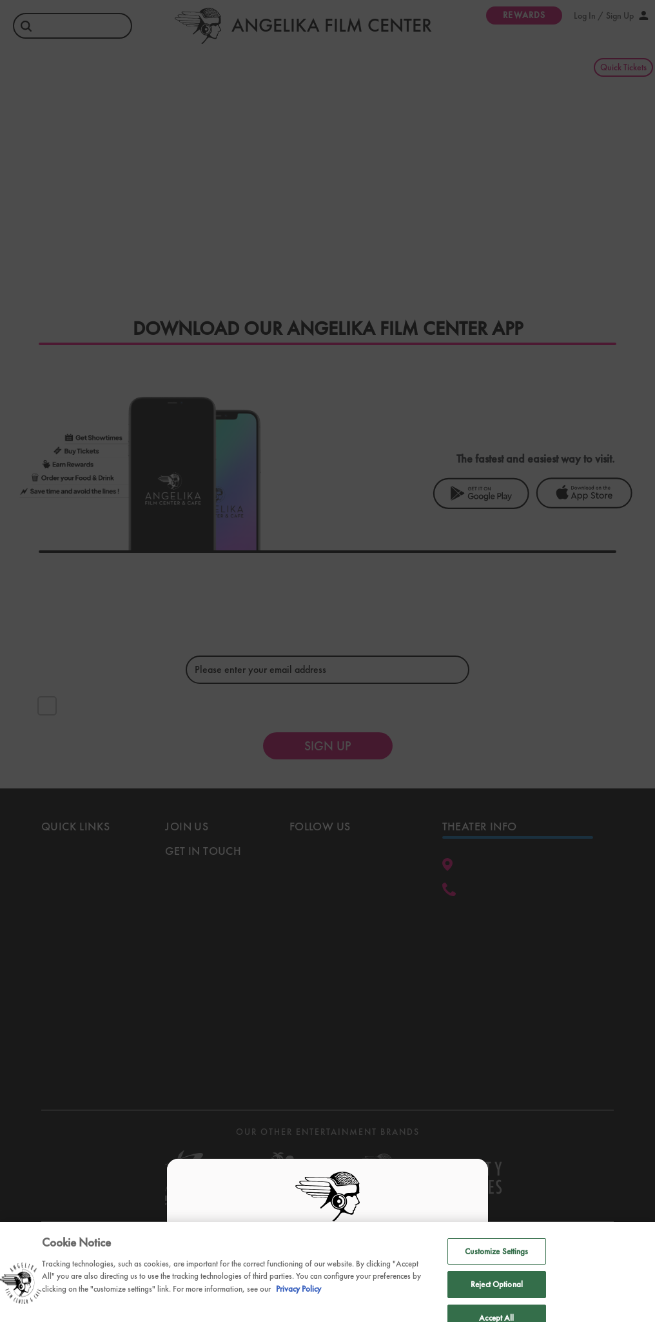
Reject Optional (497, 1300)
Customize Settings (496, 1267)
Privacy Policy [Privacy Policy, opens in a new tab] (298, 1304)
